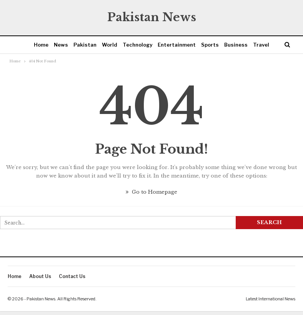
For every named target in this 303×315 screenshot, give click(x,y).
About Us (40, 276)
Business (236, 45)
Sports (210, 45)
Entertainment (177, 45)
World (109, 45)
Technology (137, 45)
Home (41, 45)
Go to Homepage (151, 192)
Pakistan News (151, 17)
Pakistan (85, 45)
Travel (261, 45)
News (61, 45)
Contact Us (72, 276)
